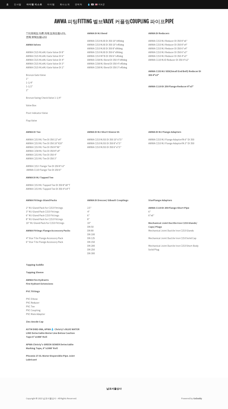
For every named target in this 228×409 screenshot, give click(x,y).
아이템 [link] (51, 4)
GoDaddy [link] (197, 398)
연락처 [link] (78, 4)
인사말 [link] (17, 4)
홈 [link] (7, 4)
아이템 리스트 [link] (34, 4)
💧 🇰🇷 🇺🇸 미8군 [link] (96, 4)
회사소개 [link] (65, 4)
